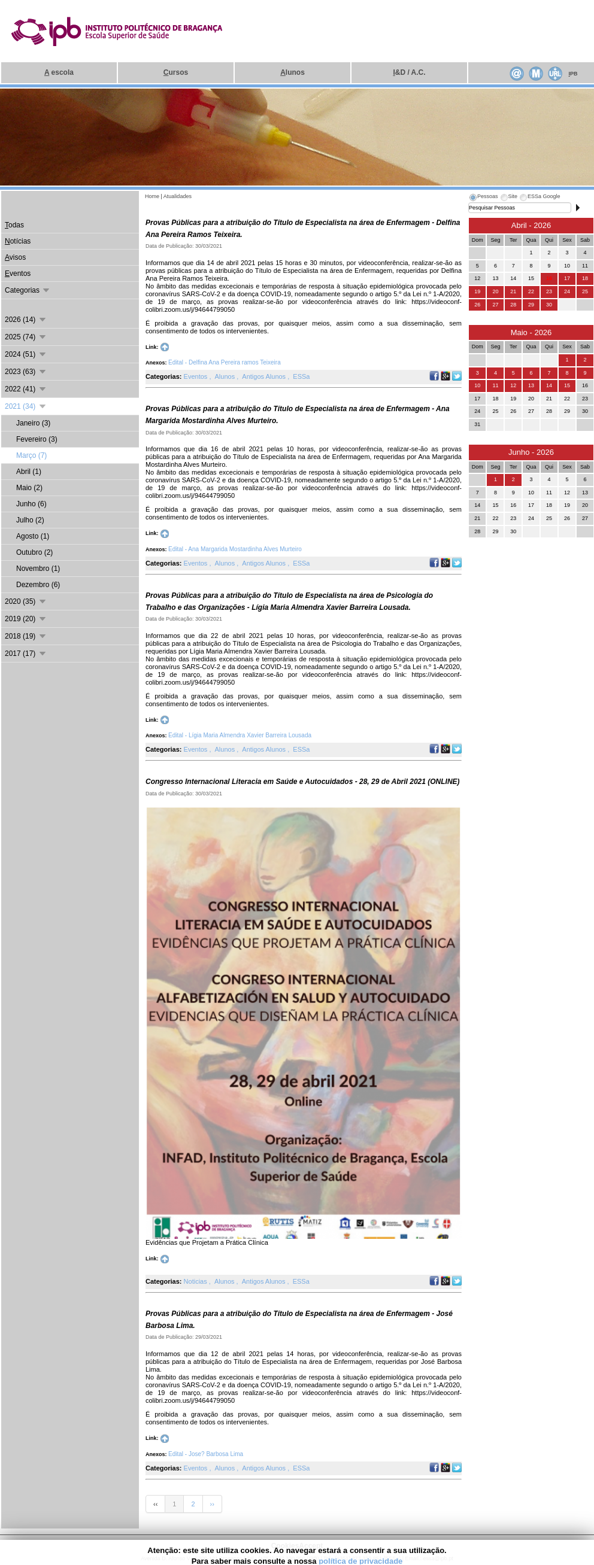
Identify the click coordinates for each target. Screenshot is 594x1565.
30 (549, 305)
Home (152, 196)
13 (531, 385)
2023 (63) (26, 371)
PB (572, 74)
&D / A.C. (409, 72)
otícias (18, 241)
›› (212, 1504)
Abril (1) (28, 471)
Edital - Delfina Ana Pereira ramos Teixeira (224, 362)
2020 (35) (26, 601)
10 (477, 385)
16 (549, 278)
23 (549, 291)
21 (513, 291)
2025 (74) (26, 337)
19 (477, 291)
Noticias (196, 1281)
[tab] (483, 198)
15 (567, 385)
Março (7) (31, 455)
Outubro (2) (34, 552)
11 (495, 385)
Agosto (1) (32, 536)
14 (549, 385)
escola (59, 72)
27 (495, 305)
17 (567, 278)
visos (15, 257)
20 (495, 291)
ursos (175, 72)
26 (477, 305)
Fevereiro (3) (36, 439)
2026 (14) (26, 319)
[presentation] (483, 198)
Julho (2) (30, 520)
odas (14, 225)
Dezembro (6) (38, 585)
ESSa (301, 376)
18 (585, 278)
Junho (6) (31, 504)
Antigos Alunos (264, 376)
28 (513, 305)
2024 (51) (26, 354)
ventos (18, 273)
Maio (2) (29, 488)
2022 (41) (26, 389)
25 (585, 291)
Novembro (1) (38, 568)
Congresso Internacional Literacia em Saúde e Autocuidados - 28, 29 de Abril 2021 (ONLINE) (303, 781)
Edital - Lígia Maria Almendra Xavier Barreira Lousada (239, 735)
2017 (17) (26, 653)
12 (513, 385)
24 (567, 291)
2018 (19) (26, 636)
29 (531, 305)
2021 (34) (26, 406)
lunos (292, 72)
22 (531, 291)
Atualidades (177, 196)
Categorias (28, 290)
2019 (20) (26, 619)
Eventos (197, 376)
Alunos (226, 376)
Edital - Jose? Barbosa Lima (205, 1454)
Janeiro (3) (33, 423)
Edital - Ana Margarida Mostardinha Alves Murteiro (235, 549)
